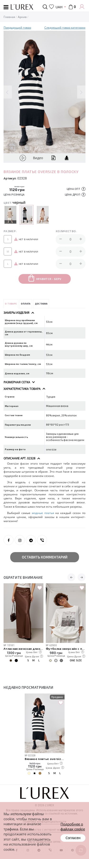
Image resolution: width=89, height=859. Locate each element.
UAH (59, 7)
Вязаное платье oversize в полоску (45, 758)
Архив (22, 17)
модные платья (43, 513)
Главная (9, 17)
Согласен (73, 838)
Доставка (41, 303)
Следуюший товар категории (64, 28)
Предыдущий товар (17, 28)
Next (81, 92)
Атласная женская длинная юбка (23, 648)
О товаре (11, 303)
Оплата (25, 303)
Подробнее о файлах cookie (73, 826)
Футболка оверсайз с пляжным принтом (66, 648)
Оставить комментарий (44, 557)
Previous (8, 92)
